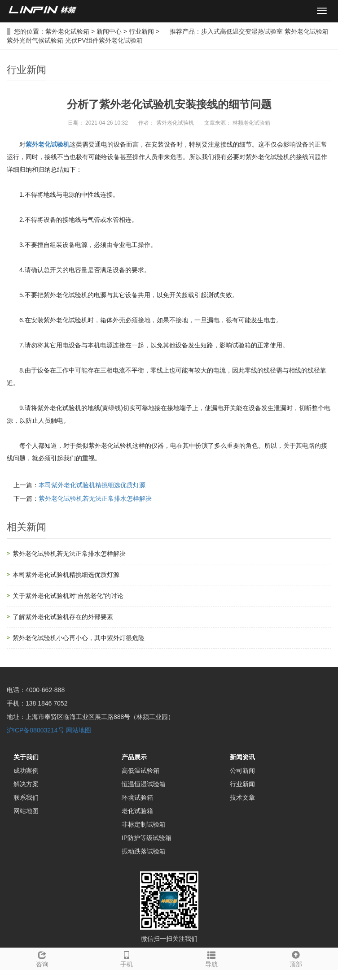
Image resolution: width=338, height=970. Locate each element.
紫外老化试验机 (48, 144)
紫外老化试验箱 (67, 31)
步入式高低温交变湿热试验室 (242, 31)
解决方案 (26, 784)
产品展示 (134, 757)
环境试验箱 (137, 797)
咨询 (42, 958)
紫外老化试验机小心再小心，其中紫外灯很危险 (79, 637)
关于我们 (26, 757)
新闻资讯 (242, 757)
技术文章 (242, 797)
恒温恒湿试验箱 (144, 784)
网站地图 (78, 730)
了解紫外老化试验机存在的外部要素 (63, 616)
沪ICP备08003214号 (35, 730)
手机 (126, 958)
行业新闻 (141, 31)
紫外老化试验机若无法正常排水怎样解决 (95, 498)
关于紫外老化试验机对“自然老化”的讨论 (68, 595)
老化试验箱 (137, 810)
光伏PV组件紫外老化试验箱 (104, 40)
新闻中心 (109, 31)
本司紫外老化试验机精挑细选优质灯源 (92, 485)
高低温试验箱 (140, 770)
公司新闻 (242, 770)
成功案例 (26, 770)
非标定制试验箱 (144, 824)
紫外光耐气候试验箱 (35, 40)
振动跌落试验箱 (144, 851)
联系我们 (26, 797)
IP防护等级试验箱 (146, 837)
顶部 (296, 958)
